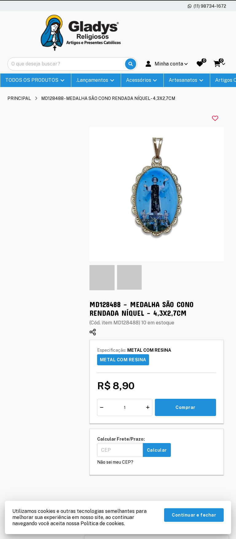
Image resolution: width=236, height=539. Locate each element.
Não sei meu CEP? (115, 462)
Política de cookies (102, 523)
